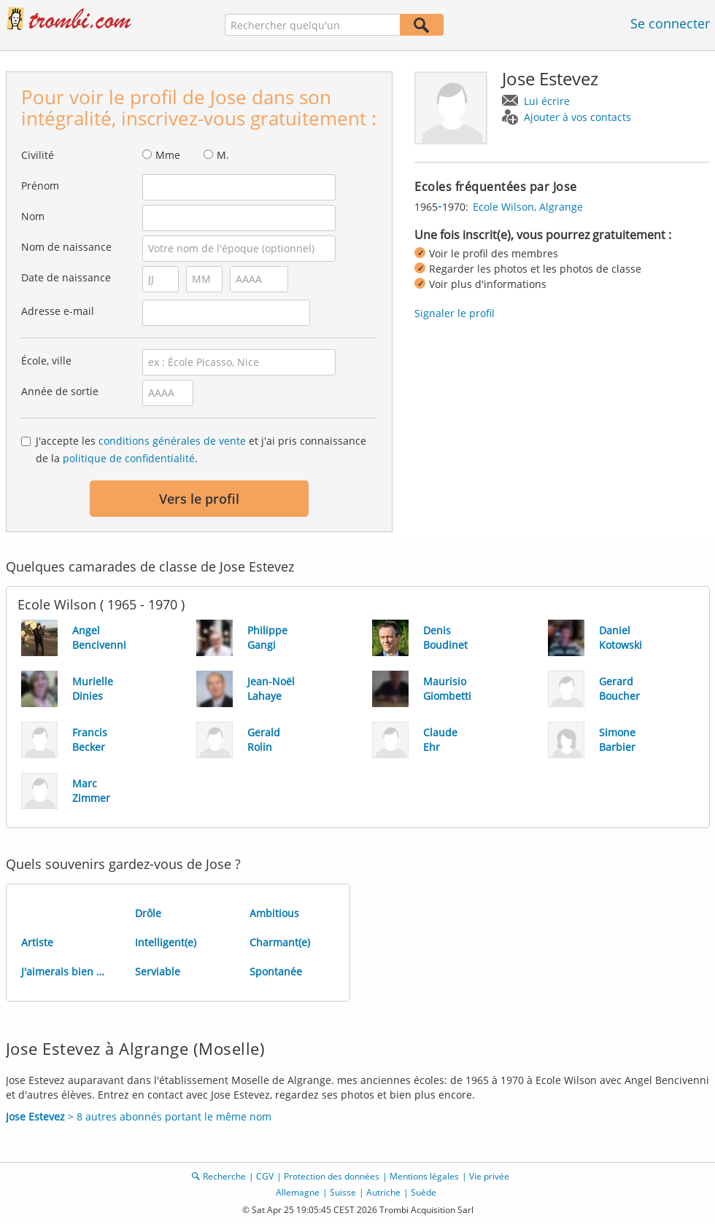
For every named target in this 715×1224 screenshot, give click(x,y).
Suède (423, 1192)
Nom (33, 216)
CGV (265, 1176)
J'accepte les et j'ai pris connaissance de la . (201, 449)
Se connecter (670, 23)
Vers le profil (199, 498)
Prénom (40, 185)
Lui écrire (547, 101)
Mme (167, 155)
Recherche (224, 1176)
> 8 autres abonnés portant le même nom (138, 1116)
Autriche (383, 1192)
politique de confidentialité (129, 458)
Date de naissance (66, 277)
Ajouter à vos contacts (577, 117)
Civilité (37, 155)
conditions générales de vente (172, 441)
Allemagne (298, 1192)
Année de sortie (59, 391)
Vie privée (489, 1176)
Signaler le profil (454, 313)
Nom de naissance (66, 247)
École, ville (46, 360)
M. (223, 155)
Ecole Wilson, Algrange (528, 207)
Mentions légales (424, 1176)
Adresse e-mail (57, 311)
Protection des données (331, 1176)
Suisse (343, 1192)
